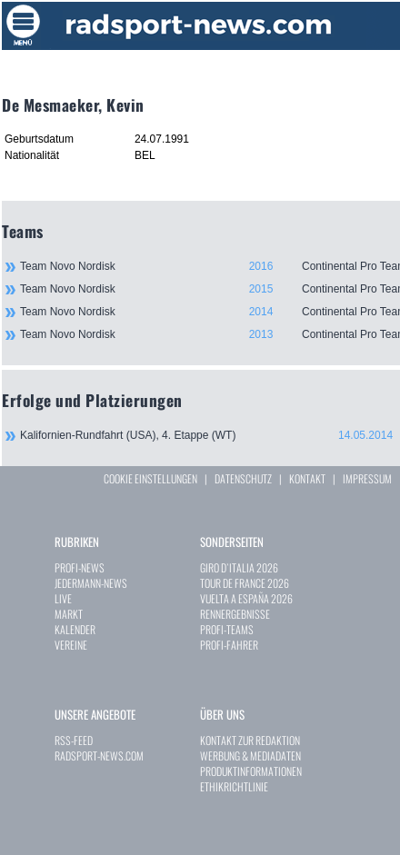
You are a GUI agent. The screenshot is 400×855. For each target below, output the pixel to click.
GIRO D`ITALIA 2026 (239, 567)
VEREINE (71, 644)
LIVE (63, 598)
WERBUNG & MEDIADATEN (250, 755)
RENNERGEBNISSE (235, 613)
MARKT (69, 613)
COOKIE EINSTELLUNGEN (150, 478)
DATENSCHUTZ (243, 478)
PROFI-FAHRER (229, 644)
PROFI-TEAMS (227, 629)
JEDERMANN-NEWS (91, 583)
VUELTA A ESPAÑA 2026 (246, 598)
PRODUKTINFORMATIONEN (251, 771)
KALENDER (75, 629)
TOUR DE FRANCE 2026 (244, 583)
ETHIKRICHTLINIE (234, 786)
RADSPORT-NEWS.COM (99, 755)
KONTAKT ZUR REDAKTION (250, 740)
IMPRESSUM (367, 478)
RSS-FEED (74, 740)
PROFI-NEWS (80, 567)
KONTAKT (307, 478)
